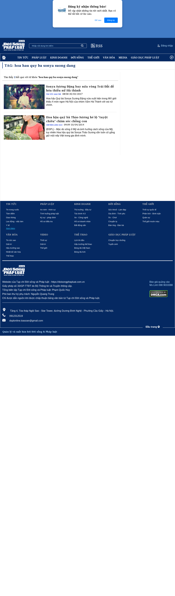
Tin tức (22, 57)
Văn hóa (109, 57)
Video (44, 234)
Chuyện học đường (116, 240)
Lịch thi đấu (79, 240)
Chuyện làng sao (54, 125)
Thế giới (93, 57)
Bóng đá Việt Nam (82, 248)
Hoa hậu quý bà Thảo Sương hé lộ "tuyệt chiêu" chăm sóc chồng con (77, 119)
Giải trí (9, 244)
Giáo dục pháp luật (145, 57)
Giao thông (11, 217)
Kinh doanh (58, 57)
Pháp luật (39, 57)
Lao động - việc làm (14, 221)
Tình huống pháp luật (49, 213)
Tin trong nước (12, 210)
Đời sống (77, 57)
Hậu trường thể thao (83, 244)
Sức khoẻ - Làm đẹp (117, 210)
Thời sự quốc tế (149, 210)
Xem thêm (10, 228)
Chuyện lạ (112, 221)
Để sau (98, 20)
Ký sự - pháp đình (48, 217)
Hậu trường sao (13, 248)
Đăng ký (111, 20)
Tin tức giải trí (53, 94)
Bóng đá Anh (79, 252)
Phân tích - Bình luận (151, 213)
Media (123, 57)
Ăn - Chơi (112, 217)
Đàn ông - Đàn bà (116, 225)
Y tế (8, 225)
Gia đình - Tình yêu (116, 213)
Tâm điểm (10, 213)
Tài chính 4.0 (80, 213)
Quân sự (146, 217)
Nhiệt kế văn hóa (13, 252)
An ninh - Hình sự (48, 210)
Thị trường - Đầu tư (82, 210)
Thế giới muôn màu (150, 221)
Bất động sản (80, 225)
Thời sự (43, 240)
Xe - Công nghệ (81, 217)
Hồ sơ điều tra (46, 221)
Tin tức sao (11, 240)
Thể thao (10, 256)
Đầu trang (153, 327)
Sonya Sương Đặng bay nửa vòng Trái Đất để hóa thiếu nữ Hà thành (80, 88)
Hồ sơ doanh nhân (82, 221)
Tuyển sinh (113, 244)
